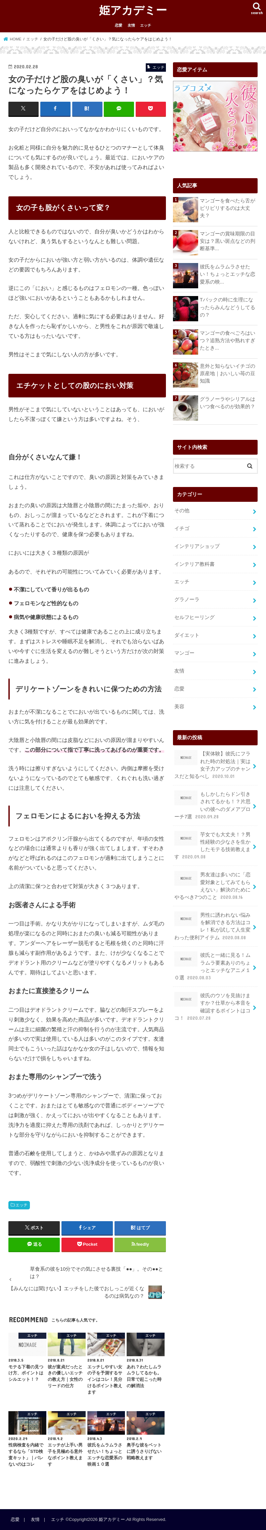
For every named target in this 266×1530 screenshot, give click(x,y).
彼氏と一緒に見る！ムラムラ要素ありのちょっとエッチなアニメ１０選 (212, 966)
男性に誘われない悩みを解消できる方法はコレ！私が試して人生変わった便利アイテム (212, 926)
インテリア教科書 (194, 564)
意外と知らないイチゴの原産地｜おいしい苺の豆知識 (227, 373)
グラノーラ (187, 599)
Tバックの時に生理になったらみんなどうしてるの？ (227, 307)
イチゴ (181, 528)
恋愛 (118, 25)
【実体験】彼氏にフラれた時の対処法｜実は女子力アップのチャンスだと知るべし (212, 765)
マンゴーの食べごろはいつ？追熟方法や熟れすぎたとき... (227, 340)
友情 (131, 25)
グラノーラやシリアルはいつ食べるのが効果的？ (227, 402)
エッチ (145, 25)
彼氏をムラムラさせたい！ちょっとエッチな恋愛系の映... (227, 274)
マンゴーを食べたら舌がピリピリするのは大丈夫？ (227, 208)
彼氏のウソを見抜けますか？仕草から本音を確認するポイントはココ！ (212, 1006)
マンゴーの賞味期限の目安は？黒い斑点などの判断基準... (227, 241)
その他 (181, 510)
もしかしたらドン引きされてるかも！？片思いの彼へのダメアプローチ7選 (212, 805)
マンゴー (184, 653)
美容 (179, 706)
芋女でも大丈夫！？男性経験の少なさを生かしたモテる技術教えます (212, 845)
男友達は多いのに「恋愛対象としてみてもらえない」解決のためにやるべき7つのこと (212, 886)
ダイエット (187, 635)
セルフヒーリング (194, 617)
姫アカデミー (133, 10)
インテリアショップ (197, 546)
